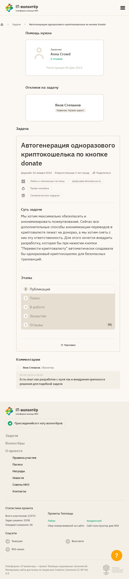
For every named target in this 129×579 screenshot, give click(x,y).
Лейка (51, 520)
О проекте (14, 450)
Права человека (39, 188)
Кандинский (94, 520)
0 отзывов (56, 58)
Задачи (16, 24)
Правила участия (24, 458)
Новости (18, 478)
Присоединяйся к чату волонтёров (38, 423)
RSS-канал (18, 549)
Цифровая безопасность (86, 181)
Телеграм (17, 541)
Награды (19, 471)
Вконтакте (78, 541)
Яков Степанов (31, 367)
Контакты (19, 491)
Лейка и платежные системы (47, 181)
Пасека (18, 464)
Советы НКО (21, 485)
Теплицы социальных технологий (67, 566)
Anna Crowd (60, 54)
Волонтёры (15, 443)
